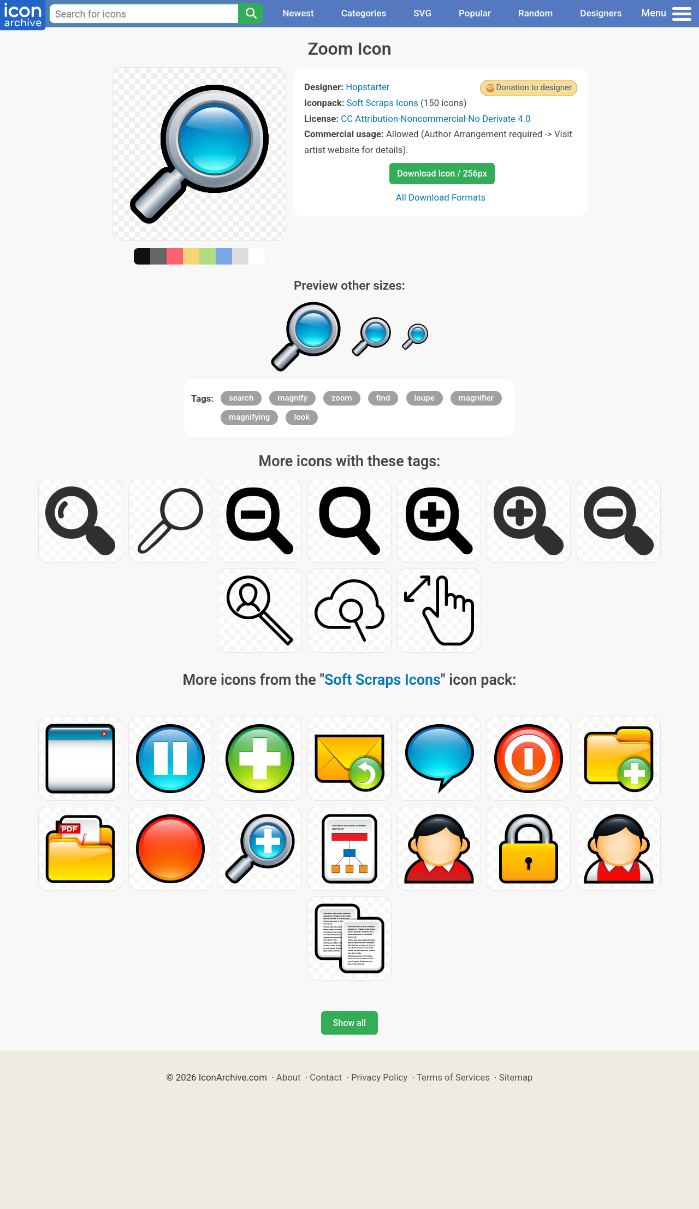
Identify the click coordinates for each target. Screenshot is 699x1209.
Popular (475, 13)
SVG (422, 13)
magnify (292, 398)
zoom (341, 398)
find (383, 398)
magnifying (249, 417)
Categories (364, 13)
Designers (600, 13)
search (241, 398)
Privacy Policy (379, 1077)
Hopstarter (367, 86)
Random (535, 13)
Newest (297, 13)
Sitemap (516, 1077)
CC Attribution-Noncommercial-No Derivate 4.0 (435, 118)
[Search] (250, 13)
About (288, 1077)
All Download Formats (441, 197)
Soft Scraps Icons (382, 102)
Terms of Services (453, 1077)
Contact (326, 1077)
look (302, 417)
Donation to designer (534, 87)
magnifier (476, 398)
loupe (424, 398)
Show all (349, 1023)
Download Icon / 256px (442, 173)
